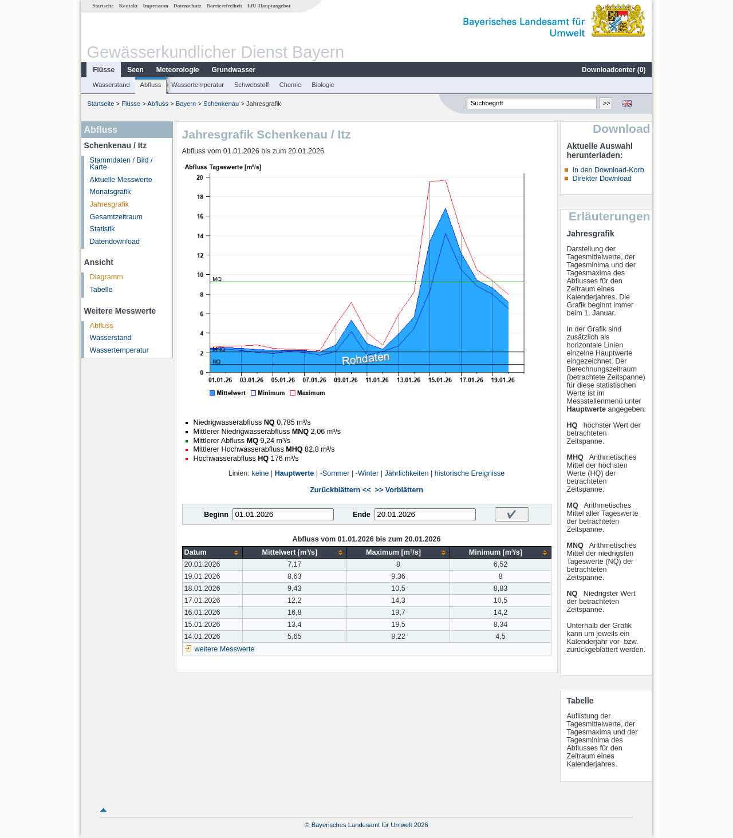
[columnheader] (212, 553)
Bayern (186, 103)
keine (260, 473)
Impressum (155, 6)
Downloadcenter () (613, 70)
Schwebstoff (251, 84)
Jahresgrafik (109, 204)
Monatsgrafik (110, 192)
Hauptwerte (294, 473)
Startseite (102, 6)
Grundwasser (234, 70)
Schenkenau (221, 103)
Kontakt (128, 6)
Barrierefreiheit (224, 6)
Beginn (216, 515)
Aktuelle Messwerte (121, 180)
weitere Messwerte (225, 649)
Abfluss (150, 84)
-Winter (367, 473)
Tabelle (101, 290)
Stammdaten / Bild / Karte (121, 164)
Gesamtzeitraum (116, 217)
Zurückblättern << (340, 490)
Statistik (102, 229)
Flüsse (104, 70)
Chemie (290, 84)
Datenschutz (188, 6)
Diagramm (106, 277)
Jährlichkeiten (407, 473)
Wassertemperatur (197, 84)
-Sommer (335, 473)
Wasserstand (111, 84)
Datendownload (115, 242)
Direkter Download (602, 179)
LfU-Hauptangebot (268, 6)
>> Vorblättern (399, 490)
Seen (135, 70)
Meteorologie (177, 70)
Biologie (323, 84)
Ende (362, 515)
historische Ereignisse (470, 473)
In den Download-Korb (608, 170)
